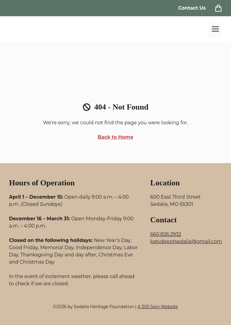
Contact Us (192, 8)
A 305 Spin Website (157, 306)
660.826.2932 (165, 234)
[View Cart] (218, 8)
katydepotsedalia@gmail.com (186, 241)
